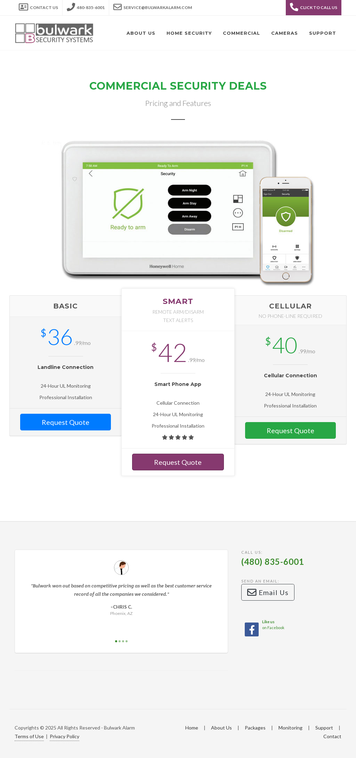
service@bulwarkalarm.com (152, 5)
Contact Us (38, 5)
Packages (255, 728)
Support (324, 728)
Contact (332, 736)
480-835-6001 (86, 5)
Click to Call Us (313, 7)
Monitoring (290, 728)
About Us (221, 728)
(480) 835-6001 (272, 562)
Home (191, 728)
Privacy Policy (64, 736)
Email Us (268, 592)
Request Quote (65, 422)
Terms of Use (29, 736)
